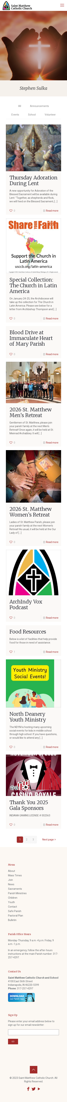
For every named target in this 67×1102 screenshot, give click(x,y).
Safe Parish (14, 911)
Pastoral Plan (15, 915)
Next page (49, 839)
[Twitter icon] (33, 1088)
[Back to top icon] (33, 1069)
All (19, 106)
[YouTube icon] (39, 1088)
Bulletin (12, 920)
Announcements (39, 106)
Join (10, 879)
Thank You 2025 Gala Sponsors (28, 805)
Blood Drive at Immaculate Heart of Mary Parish (31, 338)
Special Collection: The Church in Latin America (33, 285)
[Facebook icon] (28, 1088)
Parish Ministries (17, 893)
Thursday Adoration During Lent (33, 180)
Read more (52, 210)
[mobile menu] (62, 5)
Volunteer (50, 114)
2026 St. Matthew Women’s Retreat (30, 512)
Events (15, 114)
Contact (12, 906)
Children (12, 897)
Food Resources (27, 631)
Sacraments (15, 888)
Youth (11, 902)
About (11, 871)
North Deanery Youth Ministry (27, 717)
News (11, 884)
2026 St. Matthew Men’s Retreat (30, 412)
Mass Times (15, 875)
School (32, 114)
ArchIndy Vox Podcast (25, 604)
